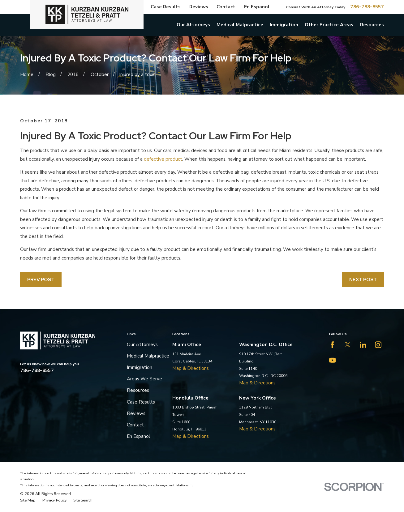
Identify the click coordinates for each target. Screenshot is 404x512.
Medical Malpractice (148, 356)
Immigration (139, 367)
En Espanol (256, 7)
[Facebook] (332, 344)
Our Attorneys (142, 344)
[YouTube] (332, 360)
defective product (163, 159)
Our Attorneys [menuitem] (193, 25)
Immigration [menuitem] (284, 25)
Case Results (166, 7)
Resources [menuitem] (372, 25)
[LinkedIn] (363, 344)
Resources (138, 390)
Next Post (363, 279)
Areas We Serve (144, 379)
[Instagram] (378, 344)
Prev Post (40, 279)
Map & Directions (190, 368)
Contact (226, 7)
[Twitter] (347, 344)
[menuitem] (28, 500)
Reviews (198, 7)
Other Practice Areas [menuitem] (329, 25)
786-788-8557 (367, 7)
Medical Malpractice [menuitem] (240, 25)
